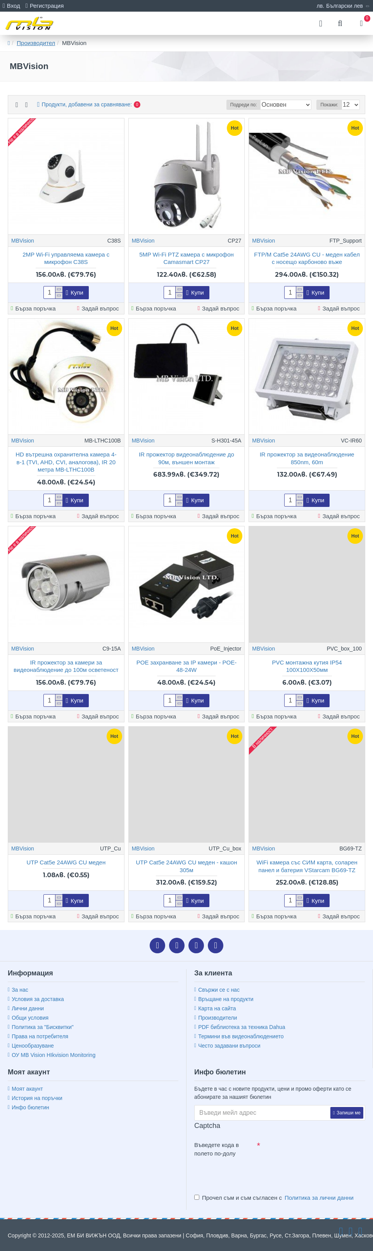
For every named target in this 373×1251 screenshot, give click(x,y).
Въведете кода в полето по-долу (216, 1149)
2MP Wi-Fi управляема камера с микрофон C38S (65, 258)
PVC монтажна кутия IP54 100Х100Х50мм (307, 666)
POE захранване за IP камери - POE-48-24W (186, 666)
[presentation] (248, 1174)
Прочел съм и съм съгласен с (274, 1198)
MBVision (22, 241)
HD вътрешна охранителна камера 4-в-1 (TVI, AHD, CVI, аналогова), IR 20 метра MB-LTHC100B (66, 462)
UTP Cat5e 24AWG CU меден (65, 862)
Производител (36, 43)
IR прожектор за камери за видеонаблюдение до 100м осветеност (66, 666)
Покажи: (329, 105)
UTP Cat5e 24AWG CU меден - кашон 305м (186, 866)
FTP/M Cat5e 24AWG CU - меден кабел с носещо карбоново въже (307, 258)
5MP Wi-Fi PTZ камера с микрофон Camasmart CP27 (186, 258)
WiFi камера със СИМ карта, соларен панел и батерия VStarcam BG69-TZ (307, 866)
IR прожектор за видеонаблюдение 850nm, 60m (307, 458)
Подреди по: (243, 105)
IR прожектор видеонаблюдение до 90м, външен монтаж (186, 458)
